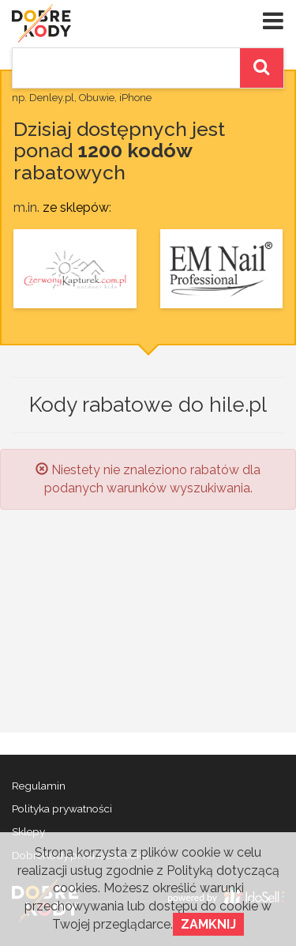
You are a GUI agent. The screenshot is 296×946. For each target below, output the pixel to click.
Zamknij (208, 924)
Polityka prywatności (62, 808)
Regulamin (39, 785)
